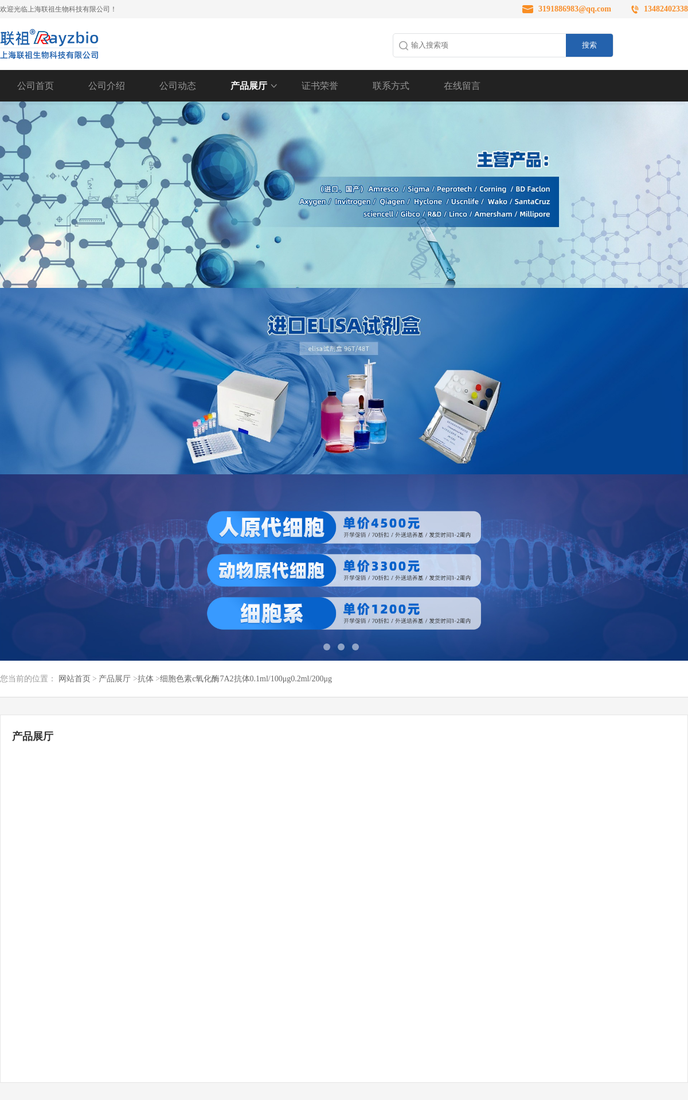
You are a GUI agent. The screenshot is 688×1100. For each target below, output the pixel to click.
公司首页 (35, 86)
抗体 (146, 678)
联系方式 (391, 86)
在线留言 (462, 86)
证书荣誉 (320, 86)
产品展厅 (248, 86)
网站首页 (74, 678)
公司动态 (177, 86)
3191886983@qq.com (574, 9)
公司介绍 (106, 86)
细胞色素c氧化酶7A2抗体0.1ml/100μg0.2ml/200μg (246, 678)
